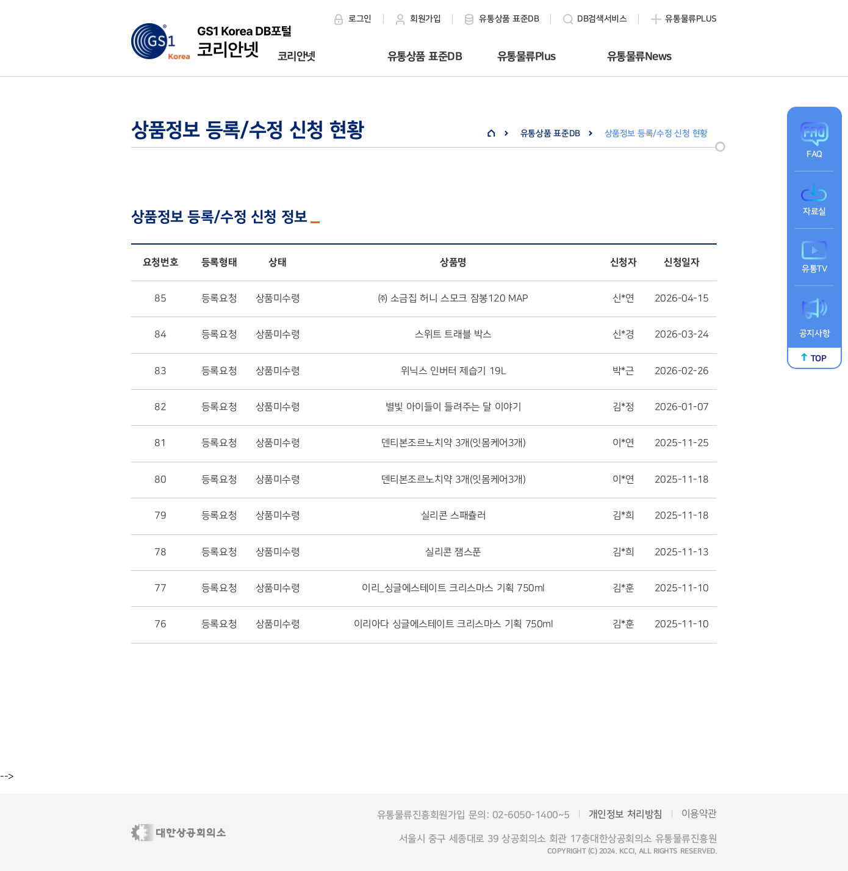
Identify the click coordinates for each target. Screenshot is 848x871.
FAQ (814, 154)
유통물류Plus (526, 56)
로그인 (360, 19)
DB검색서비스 (602, 19)
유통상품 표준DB (509, 19)
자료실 (814, 212)
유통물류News (639, 56)
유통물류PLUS (691, 19)
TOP (819, 359)
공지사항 (814, 334)
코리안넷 (296, 56)
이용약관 (699, 814)
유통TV (814, 269)
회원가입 (425, 19)
